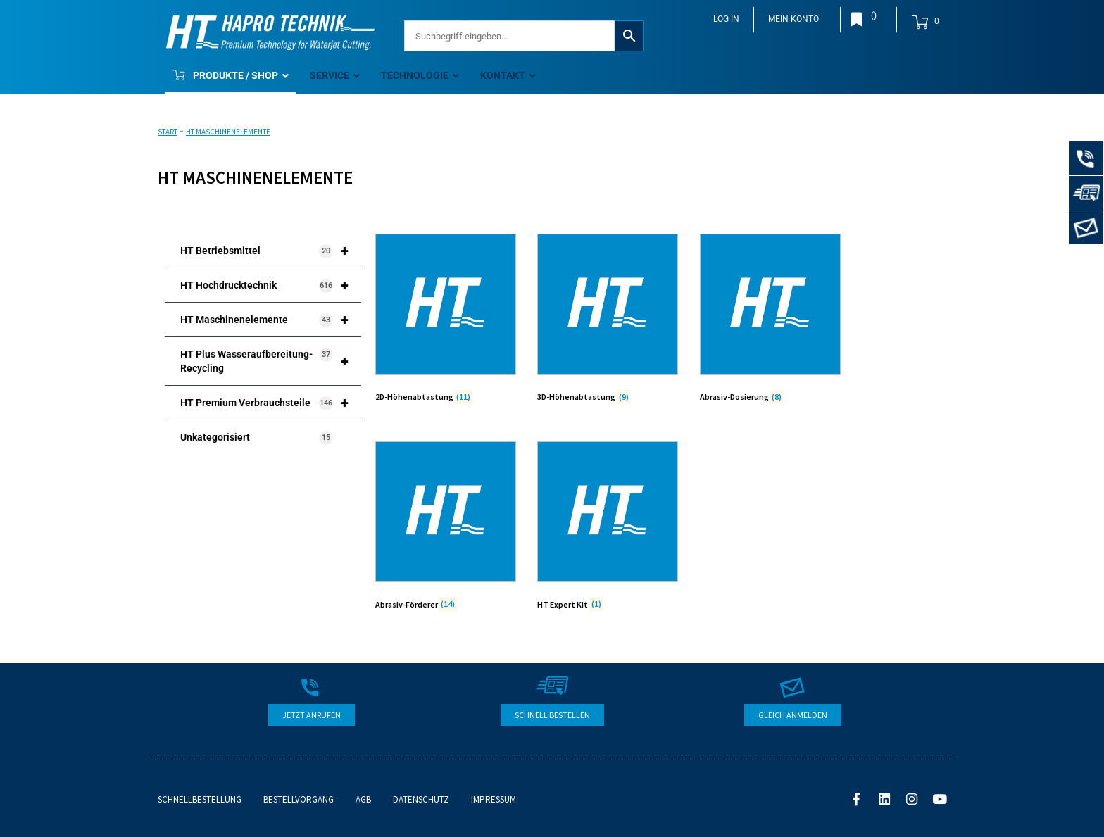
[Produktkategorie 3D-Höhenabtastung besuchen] (607, 321)
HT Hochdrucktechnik (270, 285)
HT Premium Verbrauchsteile (270, 403)
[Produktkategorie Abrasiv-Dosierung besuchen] (770, 321)
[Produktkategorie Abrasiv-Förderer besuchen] (445, 528)
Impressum (493, 799)
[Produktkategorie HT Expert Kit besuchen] (607, 528)
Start (167, 132)
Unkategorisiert (256, 438)
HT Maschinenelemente (270, 319)
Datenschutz (421, 799)
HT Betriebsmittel (270, 251)
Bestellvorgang (298, 799)
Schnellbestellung (200, 799)
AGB (363, 799)
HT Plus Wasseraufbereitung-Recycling (270, 361)
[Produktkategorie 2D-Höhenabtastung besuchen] (445, 321)
